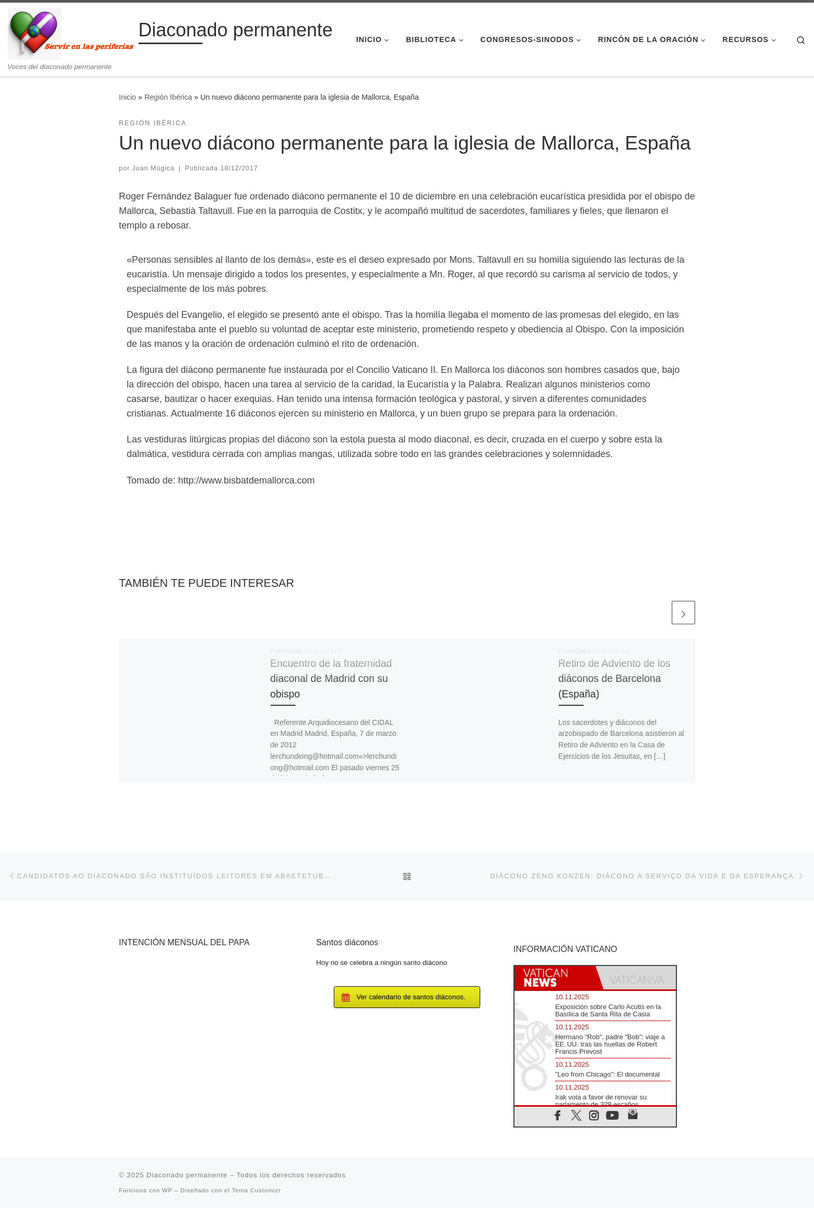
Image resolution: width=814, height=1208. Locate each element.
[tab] (554, 977)
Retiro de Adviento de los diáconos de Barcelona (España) (615, 678)
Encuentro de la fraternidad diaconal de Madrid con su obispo (331, 678)
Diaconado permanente (186, 1175)
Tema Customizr (256, 1190)
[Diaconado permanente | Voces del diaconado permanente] (71, 32)
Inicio (127, 97)
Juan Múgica (153, 168)
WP (167, 1190)
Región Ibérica (168, 97)
